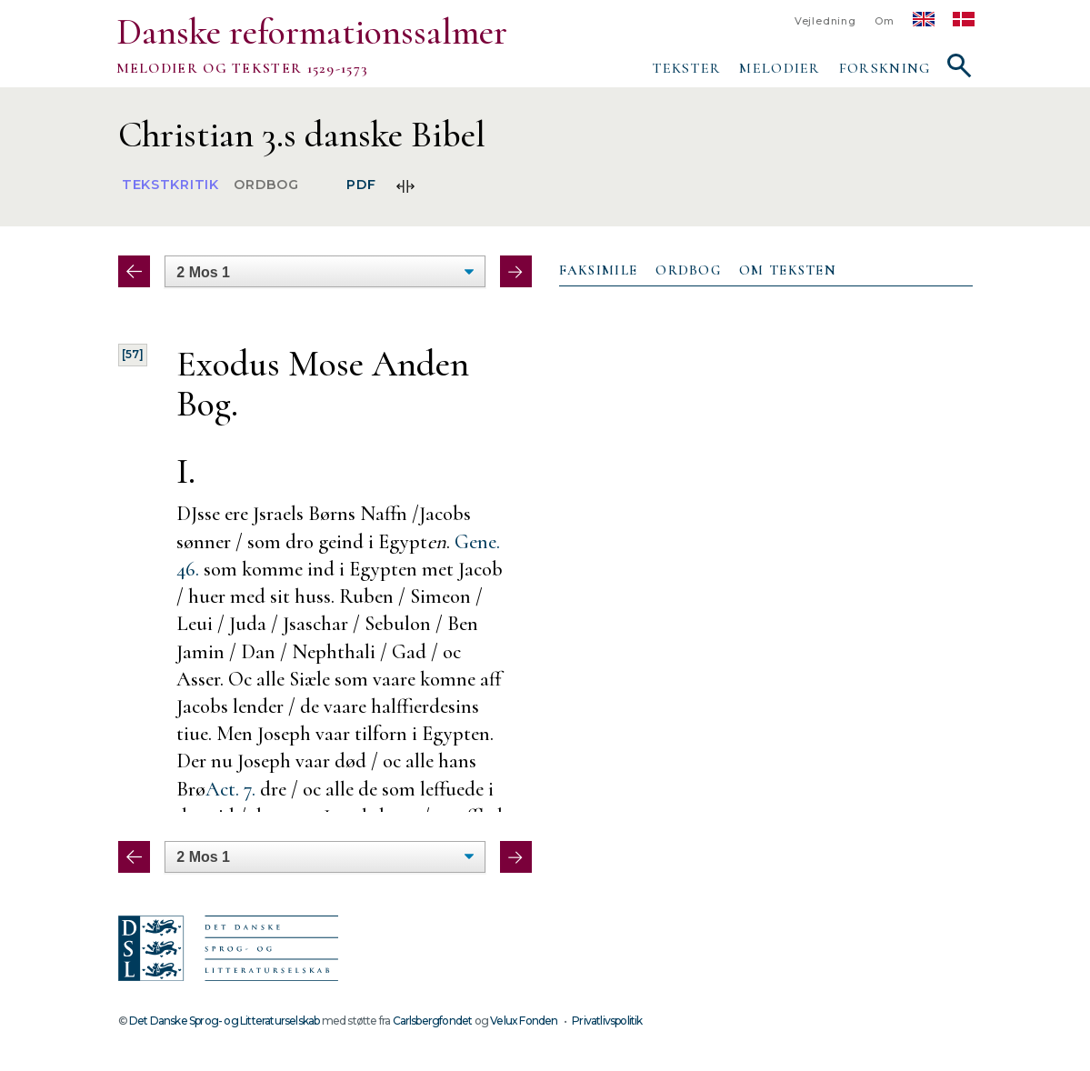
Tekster (686, 68)
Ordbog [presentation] (688, 270)
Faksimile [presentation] (598, 270)
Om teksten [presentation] (787, 270)
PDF (360, 185)
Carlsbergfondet (433, 1020)
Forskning (885, 68)
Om (885, 21)
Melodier (779, 68)
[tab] (598, 270)
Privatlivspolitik (607, 1020)
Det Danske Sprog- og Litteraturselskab (224, 1020)
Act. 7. (230, 788)
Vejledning (825, 21)
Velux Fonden (523, 1020)
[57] (133, 354)
